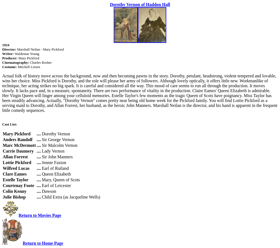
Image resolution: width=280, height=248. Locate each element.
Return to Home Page (43, 243)
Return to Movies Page (40, 215)
